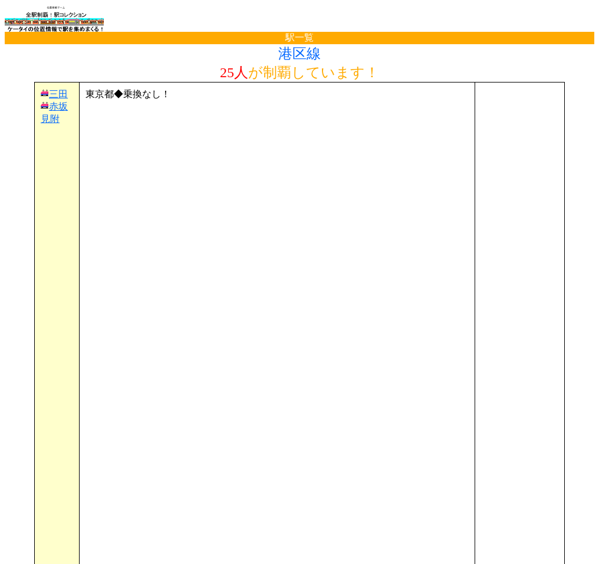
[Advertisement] (277, 118)
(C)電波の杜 (299, 552)
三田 (58, 94)
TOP (25, 531)
